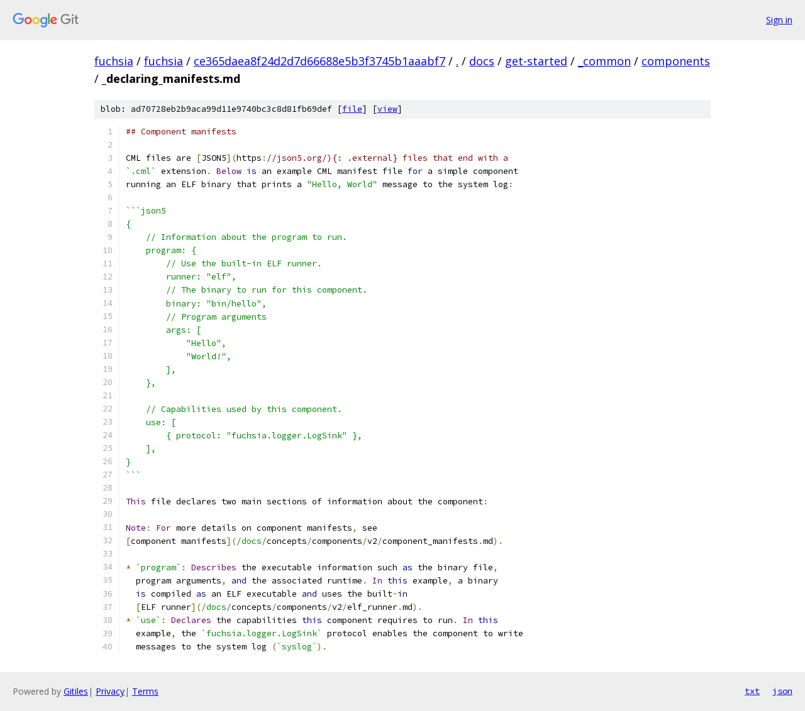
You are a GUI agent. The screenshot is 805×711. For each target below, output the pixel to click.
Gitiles (76, 691)
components (675, 60)
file (352, 109)
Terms (145, 691)
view (387, 109)
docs (481, 60)
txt (752, 691)
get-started (536, 60)
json (782, 691)
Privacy (110, 691)
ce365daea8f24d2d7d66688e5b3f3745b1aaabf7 (319, 60)
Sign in (779, 20)
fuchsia (113, 60)
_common (604, 60)
